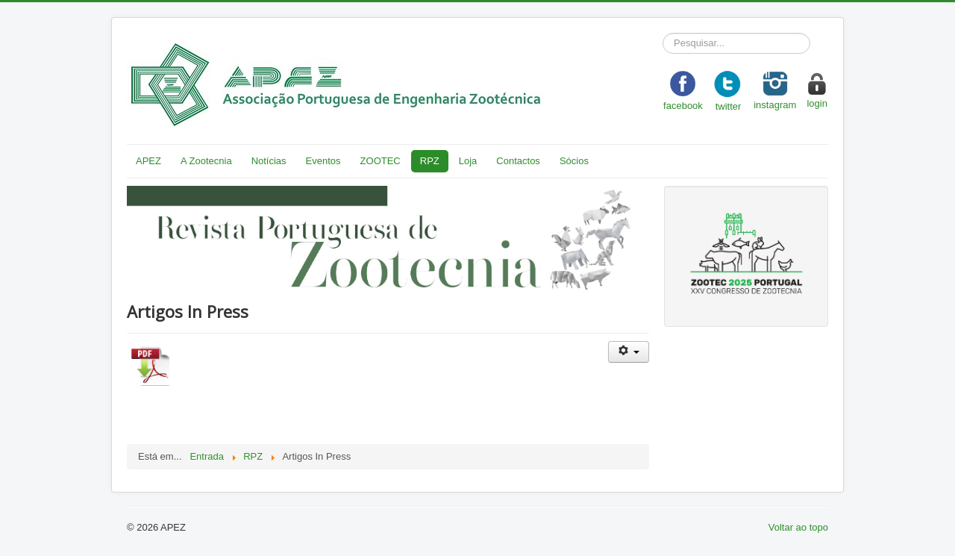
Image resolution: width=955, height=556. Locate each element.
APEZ (148, 160)
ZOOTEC (380, 160)
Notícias (268, 160)
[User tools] (628, 352)
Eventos (323, 160)
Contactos (518, 160)
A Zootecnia (206, 160)
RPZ (429, 160)
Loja (468, 160)
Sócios (574, 160)
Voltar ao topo (798, 527)
